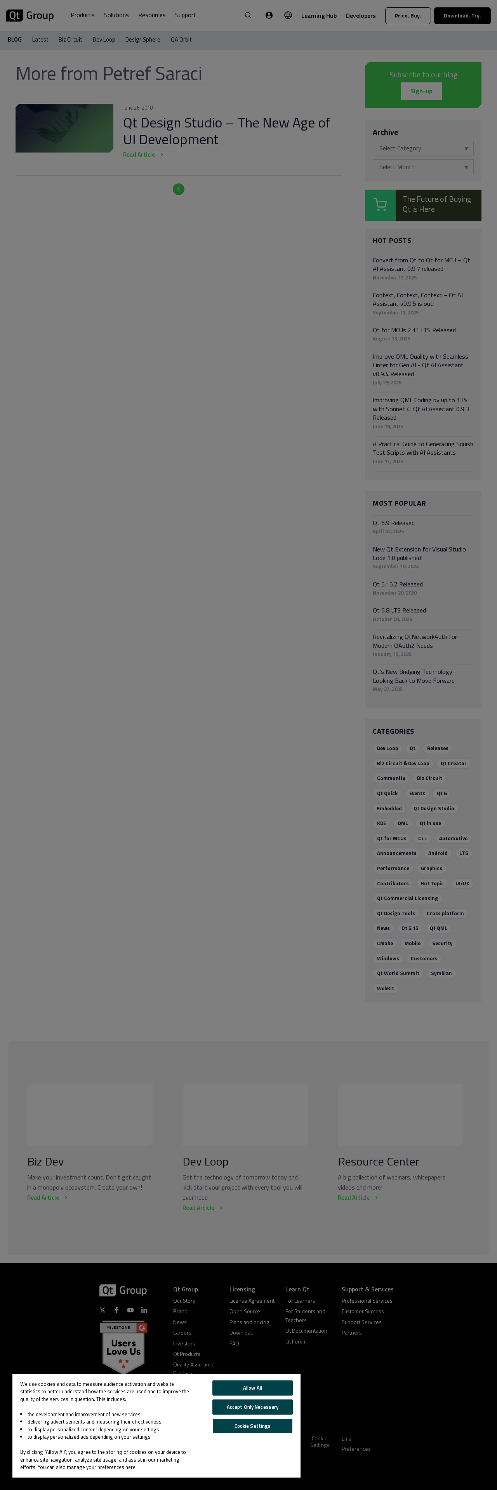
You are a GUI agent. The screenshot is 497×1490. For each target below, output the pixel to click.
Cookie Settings (253, 1426)
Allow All (252, 1388)
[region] (156, 1426)
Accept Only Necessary (253, 1407)
